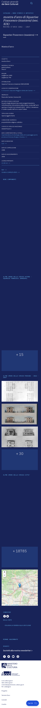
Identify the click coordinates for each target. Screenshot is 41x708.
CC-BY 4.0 (5, 163)
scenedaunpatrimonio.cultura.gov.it (13, 685)
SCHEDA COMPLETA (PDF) (9, 172)
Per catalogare (6, 687)
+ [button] (4, 572)
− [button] (4, 575)
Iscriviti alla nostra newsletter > (18, 650)
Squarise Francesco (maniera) (18, 34)
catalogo (6, 13)
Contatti (4, 700)
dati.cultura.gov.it (7, 683)
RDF (3, 170)
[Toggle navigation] (31, 3)
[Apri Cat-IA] (32, 703)
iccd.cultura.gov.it (7, 681)
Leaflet (6, 605)
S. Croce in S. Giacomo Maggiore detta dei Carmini (17, 90)
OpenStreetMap (15, 605)
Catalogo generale (10, 2)
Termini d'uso (6, 695)
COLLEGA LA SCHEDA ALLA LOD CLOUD (18, 625)
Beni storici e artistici (23, 13)
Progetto (4, 691)
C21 (3, 143)
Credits (4, 704)
